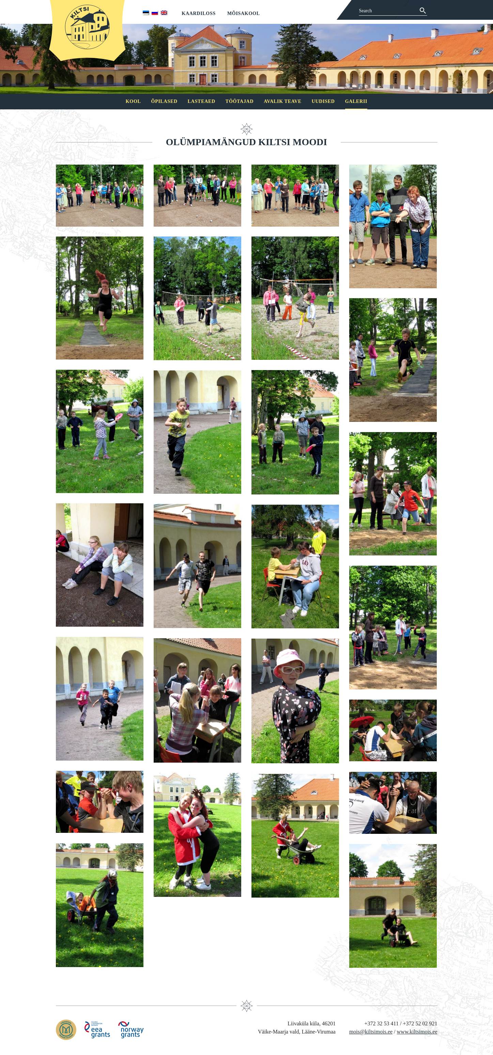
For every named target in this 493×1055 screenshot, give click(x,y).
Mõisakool (243, 13)
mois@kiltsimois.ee (370, 1032)
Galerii (356, 101)
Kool (133, 101)
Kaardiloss (199, 13)
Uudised (323, 101)
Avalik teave (282, 101)
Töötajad (239, 101)
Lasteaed (201, 101)
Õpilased (164, 101)
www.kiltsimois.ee (417, 1032)
